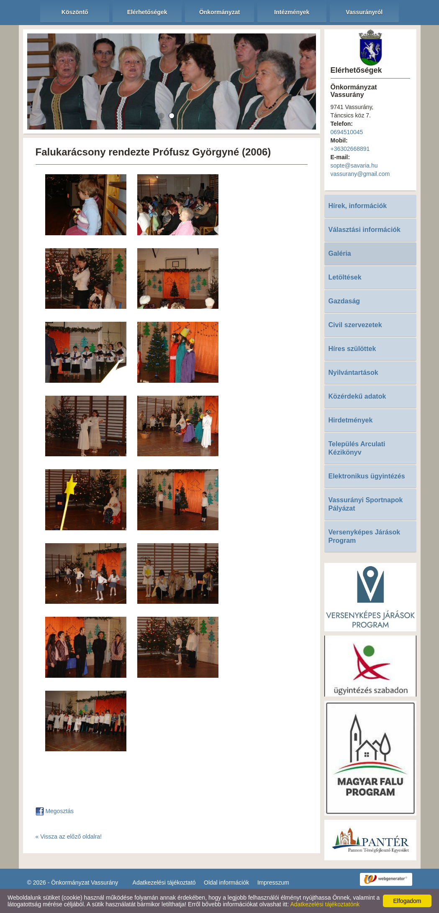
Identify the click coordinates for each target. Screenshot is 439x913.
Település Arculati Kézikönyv (357, 448)
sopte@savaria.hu (354, 165)
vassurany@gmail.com (360, 173)
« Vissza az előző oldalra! (69, 836)
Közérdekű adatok (357, 396)
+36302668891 (350, 148)
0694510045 (347, 132)
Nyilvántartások (353, 372)
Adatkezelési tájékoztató (164, 882)
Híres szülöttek (352, 348)
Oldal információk (226, 882)
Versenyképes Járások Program (364, 536)
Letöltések (345, 277)
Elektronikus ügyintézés (367, 476)
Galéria (340, 253)
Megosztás (55, 811)
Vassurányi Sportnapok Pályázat (366, 504)
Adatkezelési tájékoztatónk (324, 904)
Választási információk (365, 229)
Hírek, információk (358, 205)
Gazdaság (344, 301)
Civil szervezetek (355, 324)
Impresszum (273, 882)
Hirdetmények (351, 420)
